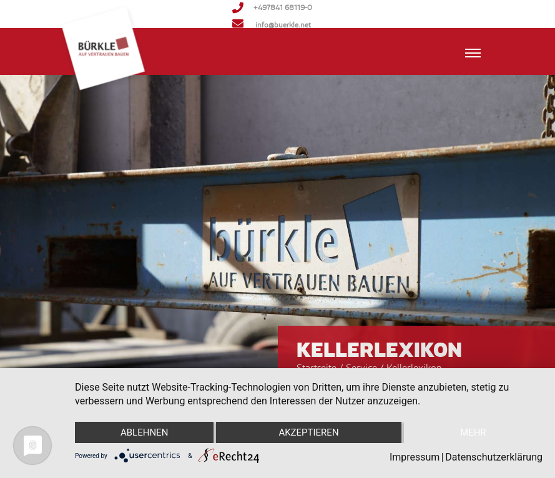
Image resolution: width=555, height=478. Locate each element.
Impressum (415, 457)
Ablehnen (144, 432)
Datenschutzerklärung (494, 457)
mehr (473, 432)
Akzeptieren (308, 432)
